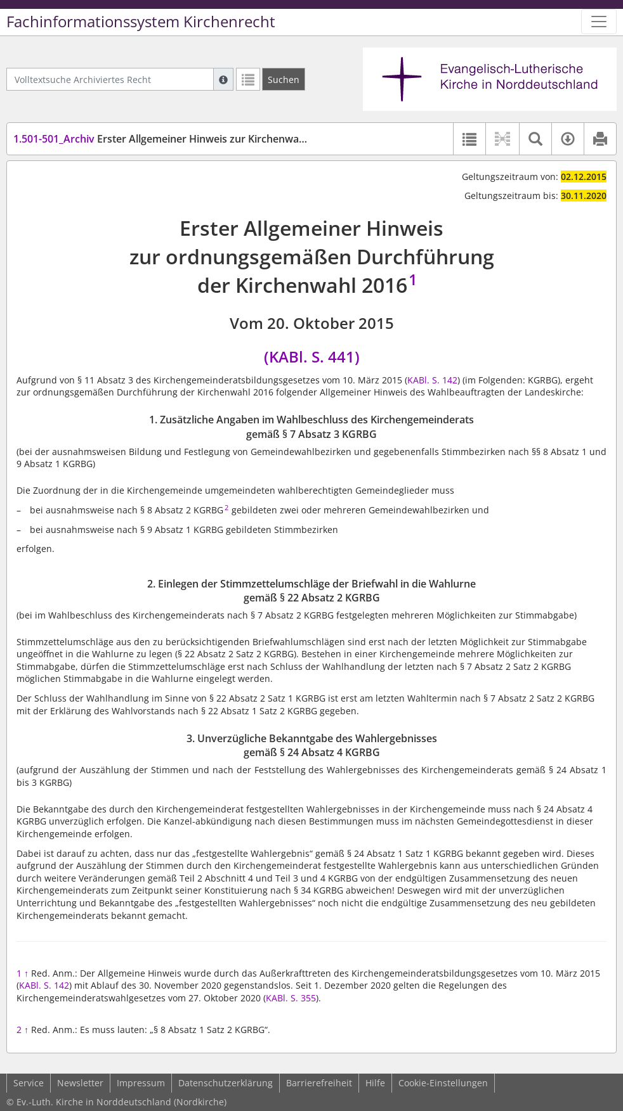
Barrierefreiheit (319, 1083)
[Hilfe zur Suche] (223, 79)
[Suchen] (283, 79)
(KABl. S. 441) (312, 356)
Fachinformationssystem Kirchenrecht (140, 21)
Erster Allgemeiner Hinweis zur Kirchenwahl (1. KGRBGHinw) (200, 139)
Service (28, 1083)
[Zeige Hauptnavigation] (599, 21)
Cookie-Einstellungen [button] (443, 1083)
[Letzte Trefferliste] (248, 79)
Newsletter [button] (80, 1083)
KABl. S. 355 (291, 998)
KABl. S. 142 (432, 380)
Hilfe (375, 1083)
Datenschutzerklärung (225, 1083)
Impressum (141, 1083)
